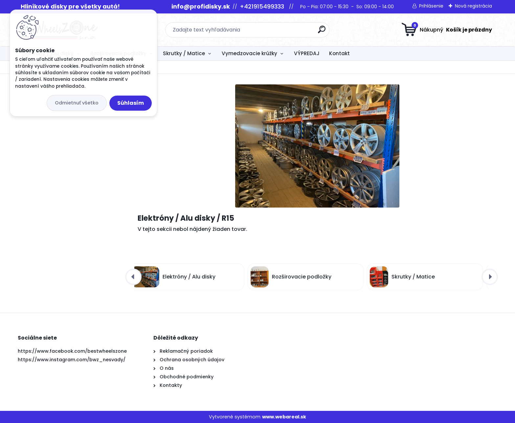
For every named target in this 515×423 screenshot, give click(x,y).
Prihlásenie (431, 6)
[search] (321, 32)
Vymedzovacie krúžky (249, 53)
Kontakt (339, 53)
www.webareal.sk (284, 416)
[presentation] (133, 277)
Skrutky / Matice (184, 53)
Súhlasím (130, 103)
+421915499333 (262, 6)
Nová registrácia (473, 6)
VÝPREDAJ (307, 53)
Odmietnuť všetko (77, 103)
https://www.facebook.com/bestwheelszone (72, 351)
